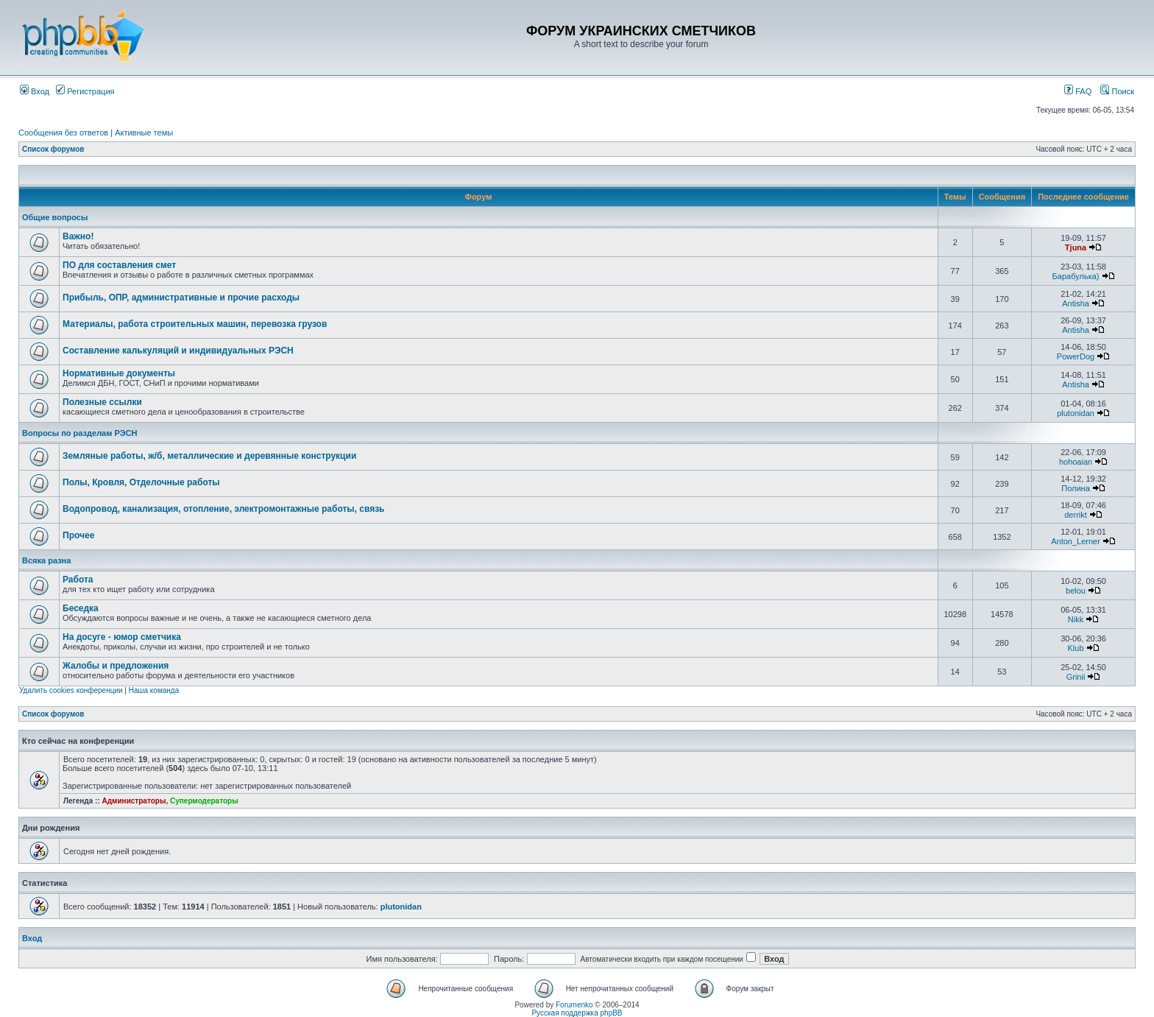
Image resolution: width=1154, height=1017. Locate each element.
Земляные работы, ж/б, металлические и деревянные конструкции (209, 456)
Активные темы (144, 132)
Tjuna (1075, 247)
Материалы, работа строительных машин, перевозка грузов (195, 324)
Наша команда (154, 690)
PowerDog (1075, 356)
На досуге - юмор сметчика (122, 637)
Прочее (78, 535)
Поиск (1117, 91)
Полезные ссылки (102, 402)
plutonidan (1075, 413)
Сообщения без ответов (63, 132)
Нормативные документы (119, 373)
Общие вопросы (55, 217)
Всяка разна (46, 560)
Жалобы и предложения (116, 666)
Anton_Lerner (1075, 541)
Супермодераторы (204, 801)
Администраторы (134, 801)
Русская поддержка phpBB (576, 1013)
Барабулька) (1076, 276)
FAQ (1077, 91)
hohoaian (1075, 461)
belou (1076, 590)
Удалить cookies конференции (71, 690)
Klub (1076, 648)
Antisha (1075, 303)
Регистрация (85, 91)
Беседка (81, 608)
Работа (78, 579)
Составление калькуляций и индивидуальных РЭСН (178, 350)
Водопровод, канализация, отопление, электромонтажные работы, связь (224, 509)
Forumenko (574, 1005)
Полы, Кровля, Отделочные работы (141, 482)
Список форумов (53, 149)
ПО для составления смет (119, 265)
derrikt (1075, 514)
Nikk (1075, 619)
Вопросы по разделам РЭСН (79, 433)
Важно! (78, 236)
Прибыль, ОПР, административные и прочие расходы (181, 297)
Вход (34, 91)
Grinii (1076, 676)
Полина (1075, 488)
